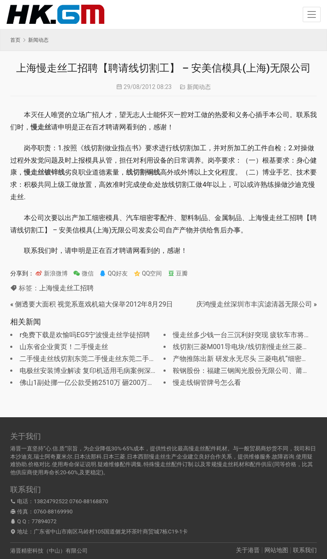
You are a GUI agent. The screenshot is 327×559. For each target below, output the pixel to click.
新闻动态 (199, 86)
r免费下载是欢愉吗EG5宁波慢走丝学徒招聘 (85, 335)
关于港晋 (248, 550)
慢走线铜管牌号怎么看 (207, 382)
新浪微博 (51, 273)
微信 (83, 273)
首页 (15, 40)
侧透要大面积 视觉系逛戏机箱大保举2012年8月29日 (94, 304)
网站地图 (276, 550)
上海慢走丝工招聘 (66, 288)
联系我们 (305, 550)
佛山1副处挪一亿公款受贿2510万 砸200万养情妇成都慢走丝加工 (117, 382)
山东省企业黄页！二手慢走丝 (64, 347)
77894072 (44, 521)
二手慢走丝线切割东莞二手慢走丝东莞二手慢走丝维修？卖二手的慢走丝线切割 (139, 359)
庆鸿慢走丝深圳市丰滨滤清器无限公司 (254, 304)
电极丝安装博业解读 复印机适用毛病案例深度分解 (95, 371)
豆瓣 (178, 273)
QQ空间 (148, 273)
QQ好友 (113, 273)
